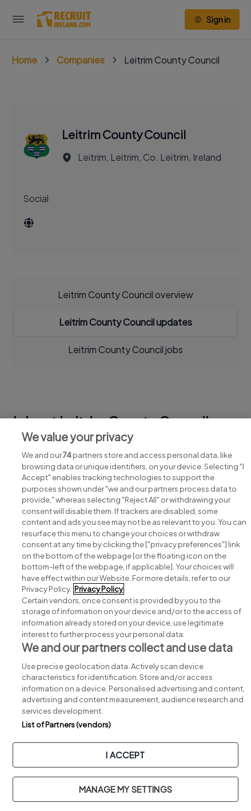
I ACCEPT (125, 754)
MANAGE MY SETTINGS (125, 789)
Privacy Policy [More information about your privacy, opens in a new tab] (98, 589)
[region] (125, 614)
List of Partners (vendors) (66, 724)
